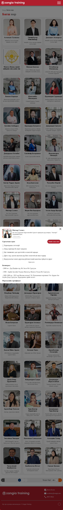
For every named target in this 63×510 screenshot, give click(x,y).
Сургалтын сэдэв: (8, 241)
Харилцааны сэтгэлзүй (11, 245)
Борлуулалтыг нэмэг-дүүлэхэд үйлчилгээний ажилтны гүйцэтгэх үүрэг (27, 259)
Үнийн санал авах (54, 241)
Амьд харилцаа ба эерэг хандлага (14, 249)
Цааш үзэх (32, 262)
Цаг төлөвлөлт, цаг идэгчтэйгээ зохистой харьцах (20, 252)
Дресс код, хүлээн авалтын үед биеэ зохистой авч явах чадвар (24, 256)
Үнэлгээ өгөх (16, 236)
